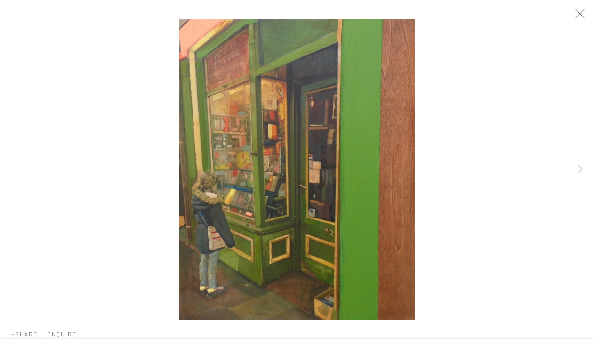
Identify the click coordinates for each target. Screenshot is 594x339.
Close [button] (577, 16)
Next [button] (580, 169)
